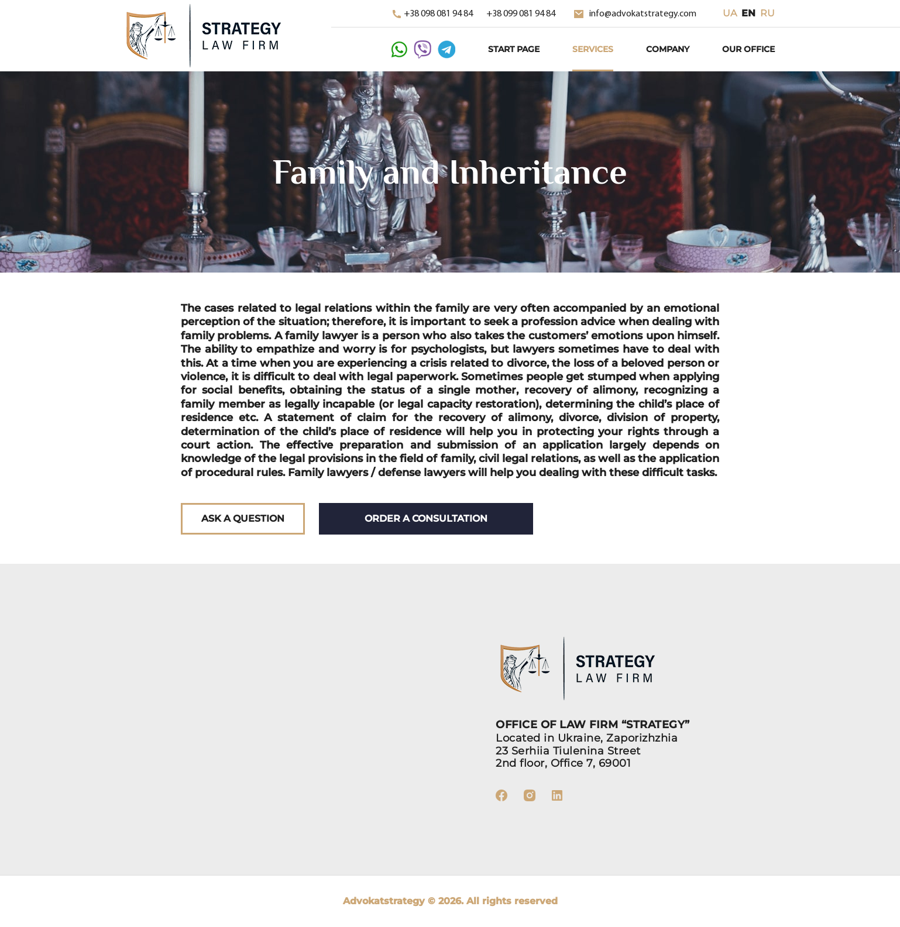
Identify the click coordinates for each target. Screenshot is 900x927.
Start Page (514, 49)
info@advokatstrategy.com (635, 14)
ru (767, 13)
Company (667, 49)
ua (730, 13)
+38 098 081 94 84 (434, 14)
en (748, 13)
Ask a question (242, 518)
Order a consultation (426, 518)
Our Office (748, 49)
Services (592, 49)
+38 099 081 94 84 (520, 14)
